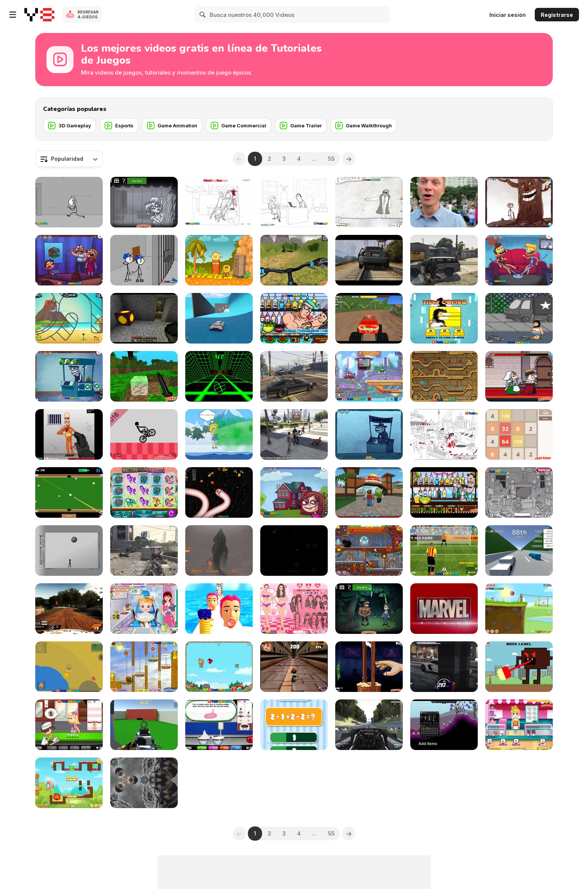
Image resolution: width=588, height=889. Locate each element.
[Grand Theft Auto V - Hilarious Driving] (294, 376)
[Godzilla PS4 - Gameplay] (219, 550)
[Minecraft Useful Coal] (144, 318)
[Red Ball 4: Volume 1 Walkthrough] (519, 608)
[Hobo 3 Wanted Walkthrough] (519, 318)
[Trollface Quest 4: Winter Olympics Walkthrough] (369, 434)
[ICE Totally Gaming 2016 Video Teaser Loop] (144, 492)
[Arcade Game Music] (294, 550)
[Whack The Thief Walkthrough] (519, 492)
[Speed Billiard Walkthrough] (69, 492)
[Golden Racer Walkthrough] (519, 550)
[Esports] (119, 125)
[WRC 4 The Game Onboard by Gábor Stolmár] (69, 608)
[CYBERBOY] (519, 666)
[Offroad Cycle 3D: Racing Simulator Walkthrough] (294, 260)
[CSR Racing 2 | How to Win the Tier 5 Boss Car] (444, 666)
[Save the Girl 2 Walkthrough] (219, 434)
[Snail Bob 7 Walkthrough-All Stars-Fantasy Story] (369, 550)
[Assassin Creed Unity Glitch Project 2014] (144, 783)
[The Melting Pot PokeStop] (444, 202)
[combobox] (69, 159)
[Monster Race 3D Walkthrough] (369, 318)
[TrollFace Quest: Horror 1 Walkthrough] (369, 608)
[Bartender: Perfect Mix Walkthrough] (294, 318)
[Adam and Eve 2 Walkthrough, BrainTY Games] (219, 260)
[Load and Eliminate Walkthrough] (69, 434)
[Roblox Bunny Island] (369, 492)
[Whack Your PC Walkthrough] (294, 202)
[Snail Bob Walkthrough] (144, 666)
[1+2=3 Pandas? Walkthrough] (294, 724)
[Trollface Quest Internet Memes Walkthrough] (294, 492)
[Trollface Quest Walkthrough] (369, 202)
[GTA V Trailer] (369, 260)
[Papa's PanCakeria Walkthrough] (69, 724)
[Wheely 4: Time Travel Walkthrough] (369, 376)
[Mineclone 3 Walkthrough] (144, 376)
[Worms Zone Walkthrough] (219, 492)
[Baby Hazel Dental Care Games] (144, 608)
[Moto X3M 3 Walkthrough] (69, 318)
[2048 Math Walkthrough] (519, 434)
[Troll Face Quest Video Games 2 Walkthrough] (69, 376)
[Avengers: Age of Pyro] (444, 608)
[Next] (349, 159)
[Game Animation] (172, 125)
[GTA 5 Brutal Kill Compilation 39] (294, 434)
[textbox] (69, 159)
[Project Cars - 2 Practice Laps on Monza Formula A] (369, 724)
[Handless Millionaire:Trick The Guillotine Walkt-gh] (369, 666)
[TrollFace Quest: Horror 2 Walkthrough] (144, 202)
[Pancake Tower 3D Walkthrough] (219, 608)
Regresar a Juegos (88, 14)
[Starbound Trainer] (444, 724)
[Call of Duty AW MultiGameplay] (144, 550)
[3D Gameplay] (69, 125)
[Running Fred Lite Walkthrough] (294, 666)
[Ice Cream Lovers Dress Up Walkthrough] (294, 608)
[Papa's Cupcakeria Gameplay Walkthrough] (219, 724)
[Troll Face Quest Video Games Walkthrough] (69, 260)
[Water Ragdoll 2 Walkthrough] (69, 550)
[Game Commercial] (238, 125)
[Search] (203, 14)
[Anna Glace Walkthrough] (519, 724)
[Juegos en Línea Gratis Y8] (39, 14)
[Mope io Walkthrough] (69, 666)
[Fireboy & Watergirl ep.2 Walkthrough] (444, 376)
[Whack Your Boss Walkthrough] (219, 202)
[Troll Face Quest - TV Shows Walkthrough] (519, 260)
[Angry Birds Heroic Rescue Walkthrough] (219, 666)
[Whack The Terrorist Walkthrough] (444, 434)
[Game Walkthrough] (363, 125)
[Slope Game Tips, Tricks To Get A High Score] (219, 376)
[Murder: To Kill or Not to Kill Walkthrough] (519, 376)
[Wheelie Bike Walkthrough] (144, 434)
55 (331, 158)
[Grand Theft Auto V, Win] (219, 318)
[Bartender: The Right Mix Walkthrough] (444, 492)
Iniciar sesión (507, 15)
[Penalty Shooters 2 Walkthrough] (444, 550)
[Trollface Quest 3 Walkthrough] (519, 202)
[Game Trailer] (301, 125)
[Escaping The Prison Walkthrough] (144, 260)
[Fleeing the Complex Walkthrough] (69, 202)
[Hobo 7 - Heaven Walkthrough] (444, 318)
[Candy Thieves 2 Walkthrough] (69, 783)
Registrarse (557, 15)
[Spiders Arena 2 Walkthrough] (144, 724)
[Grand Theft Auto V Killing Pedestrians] (444, 260)
